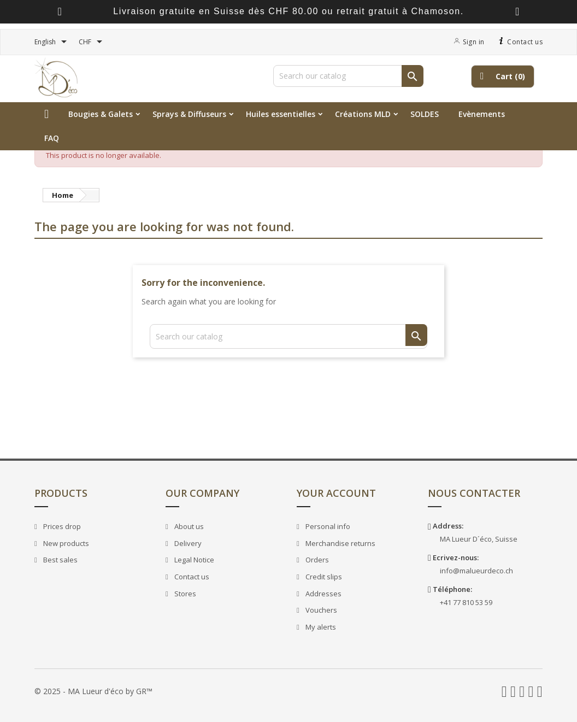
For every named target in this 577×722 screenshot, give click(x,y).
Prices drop (61, 526)
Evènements (481, 114)
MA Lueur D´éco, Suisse (478, 539)
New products (65, 543)
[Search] (348, 76)
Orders (316, 560)
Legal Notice (193, 560)
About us (188, 526)
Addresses (323, 593)
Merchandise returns (339, 543)
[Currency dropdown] (92, 42)
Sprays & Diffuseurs (189, 114)
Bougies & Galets (100, 114)
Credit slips (323, 577)
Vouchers (320, 610)
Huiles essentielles (280, 114)
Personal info (327, 526)
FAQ (51, 138)
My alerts (320, 627)
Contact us (519, 41)
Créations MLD (363, 114)
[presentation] (60, 12)
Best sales (60, 560)
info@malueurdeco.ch (476, 571)
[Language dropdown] (52, 42)
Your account (336, 493)
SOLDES (424, 114)
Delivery (187, 543)
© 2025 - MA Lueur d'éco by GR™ (93, 691)
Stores (184, 593)
